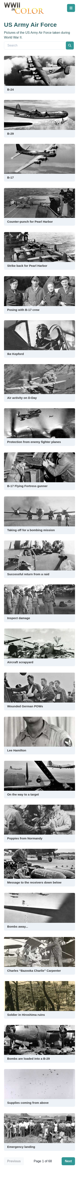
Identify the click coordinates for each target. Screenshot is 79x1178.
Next (68, 1161)
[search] (70, 45)
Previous (14, 1161)
